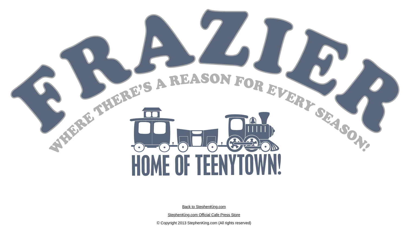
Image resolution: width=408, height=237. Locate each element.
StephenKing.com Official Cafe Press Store (204, 215)
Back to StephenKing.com (204, 207)
